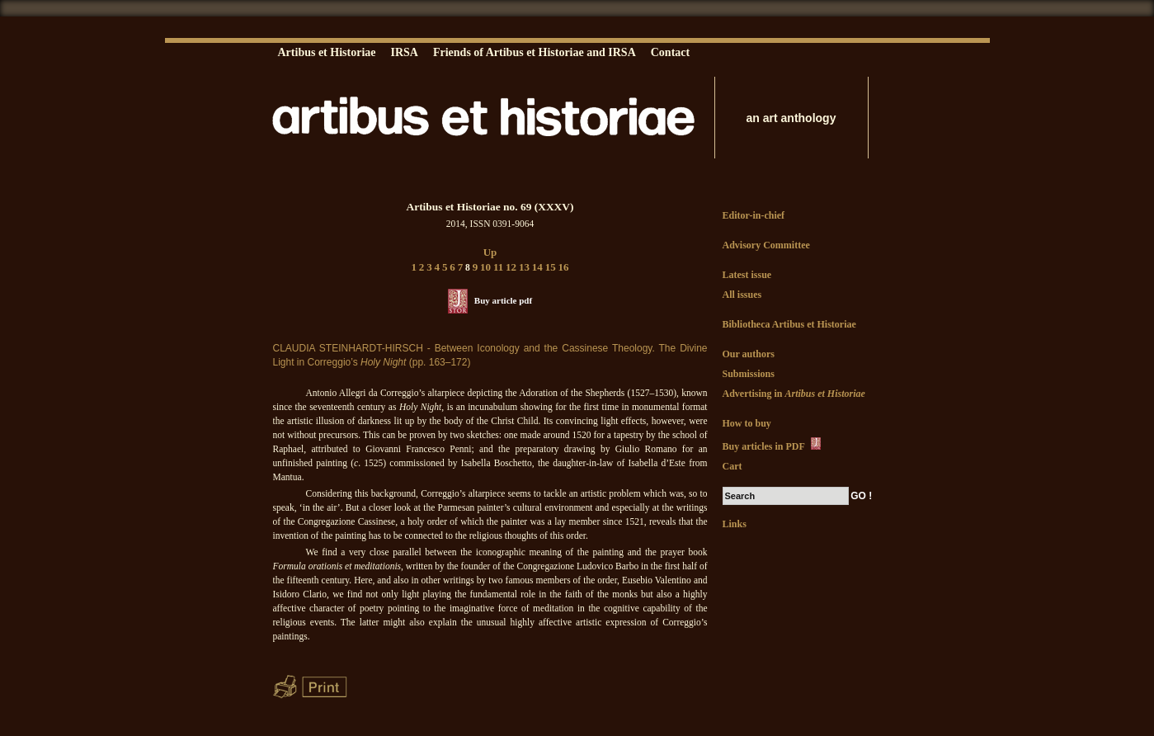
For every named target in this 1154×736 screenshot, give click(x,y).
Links (735, 524)
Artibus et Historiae (327, 52)
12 (511, 267)
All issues (742, 294)
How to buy (747, 423)
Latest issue (747, 275)
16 (563, 267)
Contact (670, 52)
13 (524, 267)
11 (498, 267)
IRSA (403, 52)
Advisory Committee (766, 245)
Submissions (749, 374)
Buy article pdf (503, 300)
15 (550, 267)
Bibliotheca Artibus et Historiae (789, 324)
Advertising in (794, 393)
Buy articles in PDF (773, 444)
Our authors (749, 354)
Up (490, 252)
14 (537, 267)
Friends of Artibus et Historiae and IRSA (534, 52)
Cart (732, 466)
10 (485, 267)
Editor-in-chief (754, 215)
